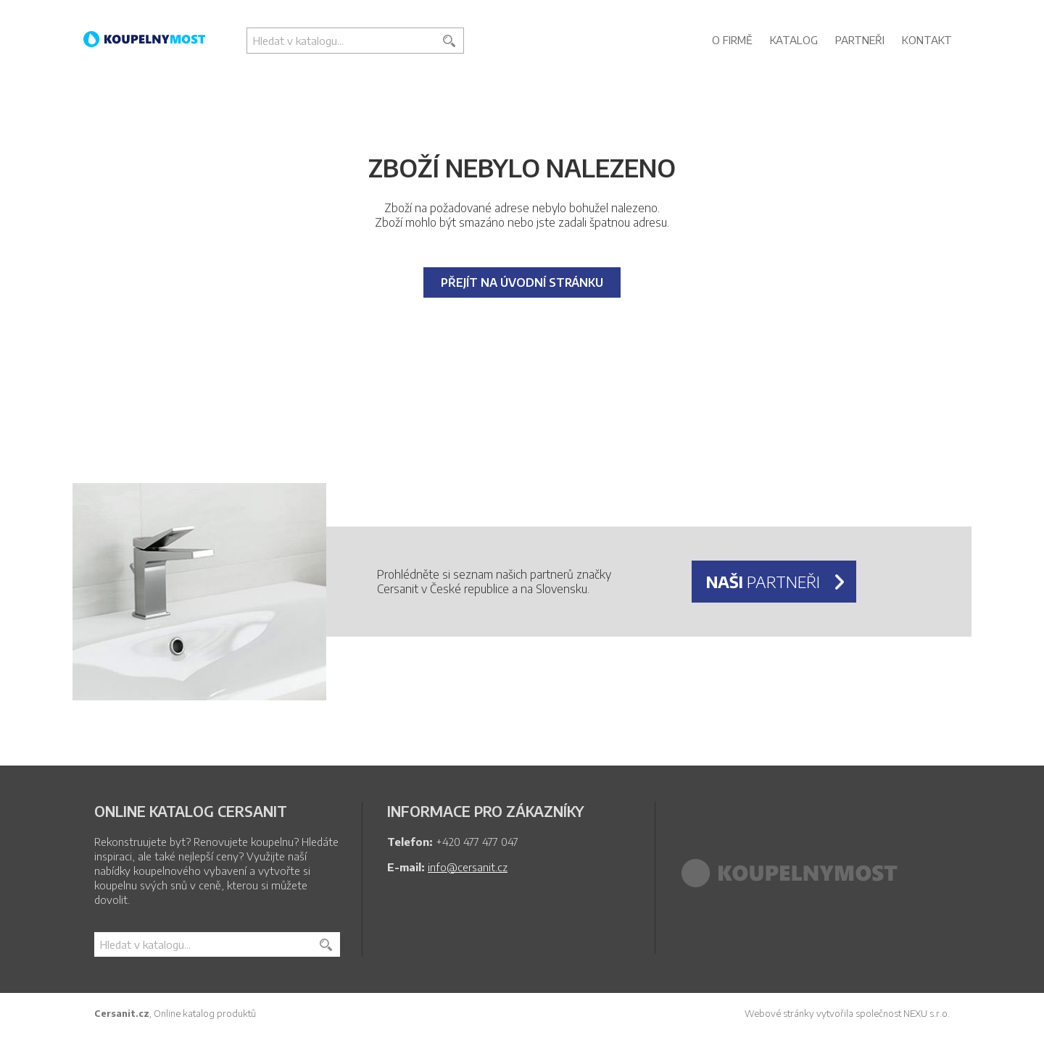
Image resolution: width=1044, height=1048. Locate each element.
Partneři (859, 39)
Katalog (794, 39)
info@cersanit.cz (468, 866)
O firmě (732, 39)
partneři (763, 581)
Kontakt (927, 39)
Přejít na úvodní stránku (522, 282)
